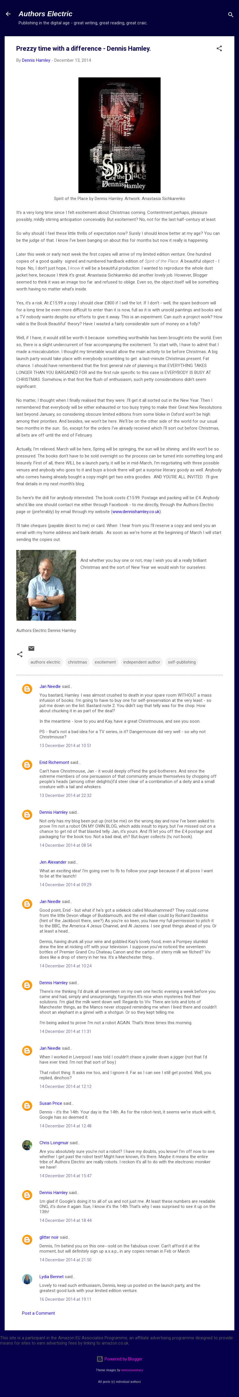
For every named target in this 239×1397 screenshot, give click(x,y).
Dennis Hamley (53, 812)
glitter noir (49, 1237)
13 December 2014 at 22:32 (65, 795)
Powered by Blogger (119, 1359)
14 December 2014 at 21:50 (65, 1259)
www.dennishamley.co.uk (135, 511)
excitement (105, 662)
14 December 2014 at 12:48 (65, 1126)
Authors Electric (45, 14)
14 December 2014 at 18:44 (65, 1220)
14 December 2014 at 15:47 (65, 1175)
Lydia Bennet (51, 1276)
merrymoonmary (132, 1370)
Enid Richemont (54, 762)
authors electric (45, 662)
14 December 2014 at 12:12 (65, 1086)
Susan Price (50, 1103)
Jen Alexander (53, 862)
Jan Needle (50, 686)
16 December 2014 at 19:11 (65, 1299)
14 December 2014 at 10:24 (65, 966)
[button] (219, 49)
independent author (141, 662)
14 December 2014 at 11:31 (65, 1031)
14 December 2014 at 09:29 (65, 884)
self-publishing (182, 662)
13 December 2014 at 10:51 (65, 745)
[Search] (230, 16)
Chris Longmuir (54, 1142)
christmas (77, 662)
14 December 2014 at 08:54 (65, 845)
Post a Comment (38, 1313)
